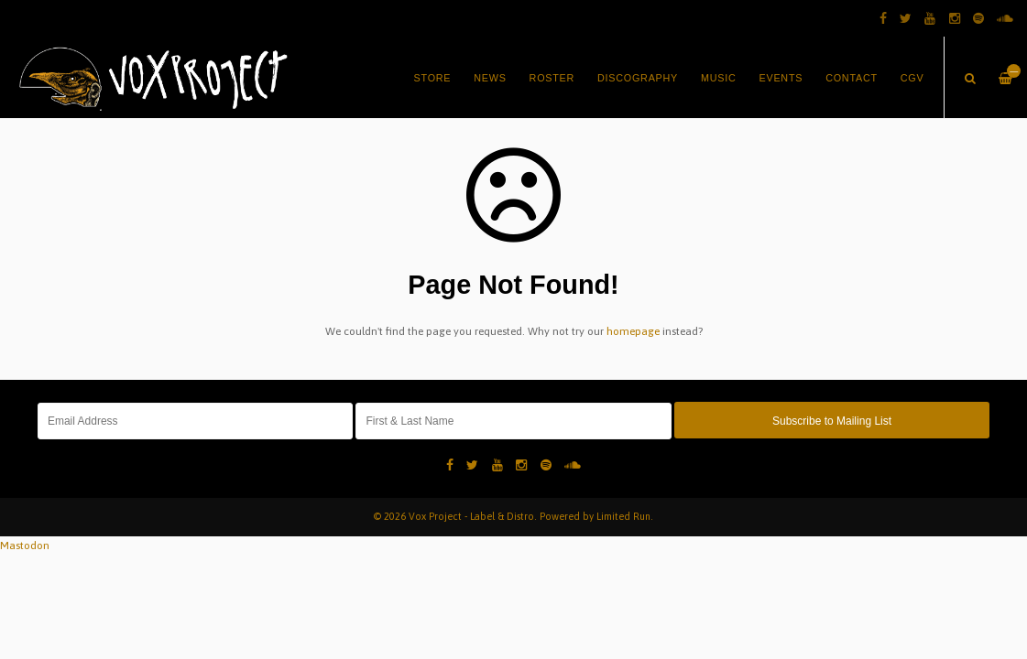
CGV (912, 77)
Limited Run (623, 516)
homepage (633, 331)
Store (433, 77)
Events (781, 77)
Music (719, 77)
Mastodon (24, 545)
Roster (552, 77)
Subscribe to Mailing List (831, 421)
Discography (637, 77)
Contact (851, 77)
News (490, 77)
